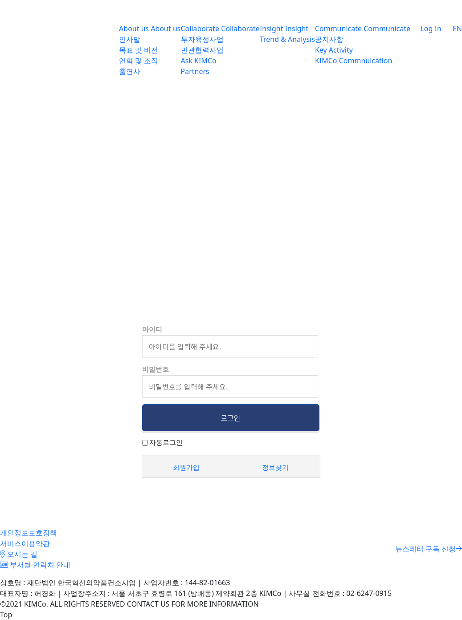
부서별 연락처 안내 (35, 565)
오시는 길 (18, 554)
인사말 (129, 39)
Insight (271, 28)
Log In (426, 28)
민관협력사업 (202, 50)
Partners (195, 71)
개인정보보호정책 (28, 533)
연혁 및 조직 (138, 61)
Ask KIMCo (199, 61)
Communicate (338, 28)
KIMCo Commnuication (353, 61)
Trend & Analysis (287, 39)
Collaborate (200, 28)
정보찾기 (275, 467)
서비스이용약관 (25, 543)
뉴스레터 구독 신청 (428, 549)
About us (134, 28)
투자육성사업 (202, 39)
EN (452, 28)
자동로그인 (166, 442)
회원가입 (186, 467)
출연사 (129, 71)
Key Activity (334, 50)
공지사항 (329, 39)
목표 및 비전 (138, 50)
